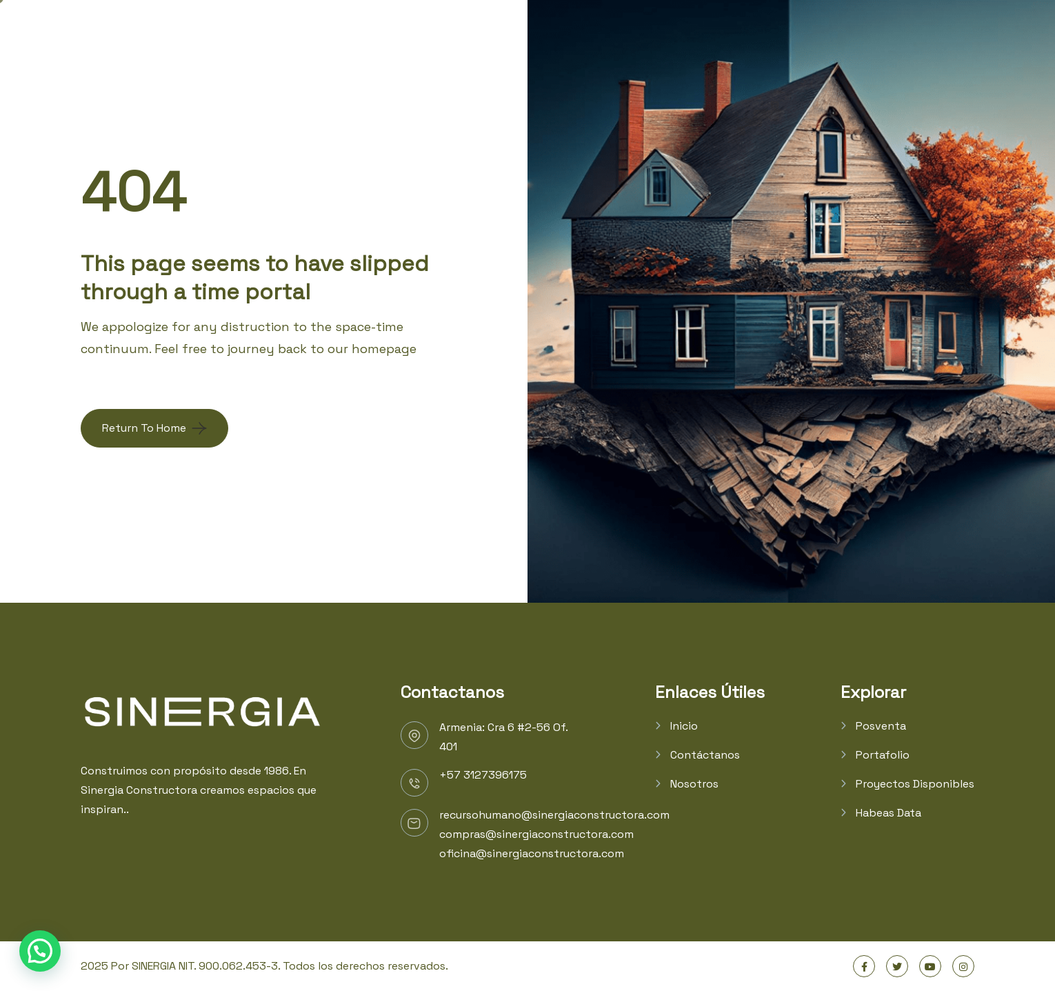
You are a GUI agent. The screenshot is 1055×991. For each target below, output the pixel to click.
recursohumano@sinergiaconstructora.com (554, 815)
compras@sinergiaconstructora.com (536, 834)
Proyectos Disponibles (915, 784)
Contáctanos (705, 755)
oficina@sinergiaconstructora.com (531, 853)
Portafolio (883, 755)
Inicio (684, 726)
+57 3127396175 (483, 775)
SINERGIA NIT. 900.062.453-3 (205, 966)
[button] (40, 951)
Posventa (881, 726)
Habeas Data (888, 812)
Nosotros (694, 784)
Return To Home (144, 428)
